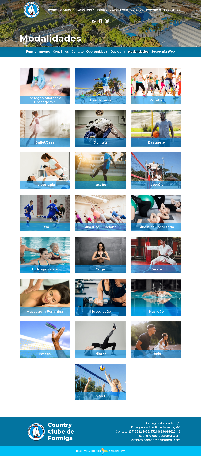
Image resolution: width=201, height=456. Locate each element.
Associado (84, 9)
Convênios (61, 51)
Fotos (124, 9)
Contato (77, 51)
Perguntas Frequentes (163, 9)
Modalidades (138, 51)
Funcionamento (38, 51)
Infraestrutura (107, 9)
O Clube (66, 9)
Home (52, 9)
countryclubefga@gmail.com (159, 435)
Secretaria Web (163, 51)
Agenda (137, 9)
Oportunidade (97, 51)
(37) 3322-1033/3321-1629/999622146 (154, 431)
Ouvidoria (117, 51)
